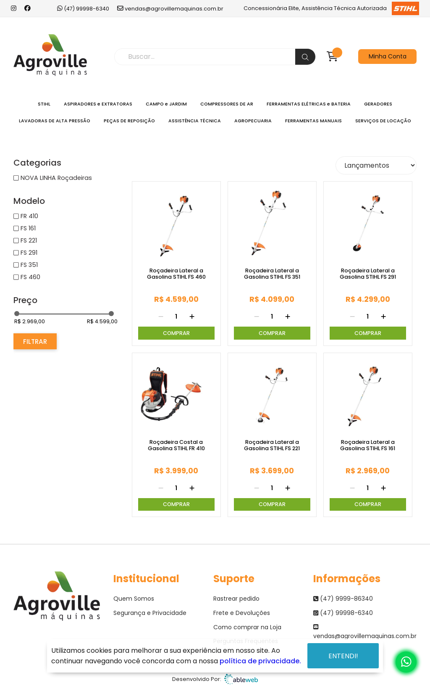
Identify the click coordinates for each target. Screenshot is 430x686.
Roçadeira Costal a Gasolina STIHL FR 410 (176, 445)
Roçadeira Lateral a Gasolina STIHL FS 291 (368, 273)
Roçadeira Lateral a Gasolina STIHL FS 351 (272, 273)
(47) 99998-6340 (83, 8)
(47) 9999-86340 (343, 598)
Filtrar (35, 341)
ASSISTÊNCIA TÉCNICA (194, 121)
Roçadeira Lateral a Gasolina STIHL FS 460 (176, 273)
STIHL (44, 104)
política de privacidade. (260, 661)
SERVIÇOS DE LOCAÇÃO (383, 121)
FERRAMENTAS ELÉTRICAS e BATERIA (309, 104)
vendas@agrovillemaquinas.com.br (170, 8)
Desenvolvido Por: (214, 679)
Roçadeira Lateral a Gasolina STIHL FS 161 (367, 445)
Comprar (176, 333)
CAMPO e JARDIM (166, 104)
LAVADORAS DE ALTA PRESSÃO (54, 121)
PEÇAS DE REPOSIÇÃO (129, 121)
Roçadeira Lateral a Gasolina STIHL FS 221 (272, 445)
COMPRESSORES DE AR (226, 104)
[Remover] (161, 317)
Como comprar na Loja (247, 627)
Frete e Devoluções (241, 613)
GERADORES (378, 104)
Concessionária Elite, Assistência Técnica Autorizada (332, 8)
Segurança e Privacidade (149, 613)
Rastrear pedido (236, 598)
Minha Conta (387, 56)
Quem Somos (133, 598)
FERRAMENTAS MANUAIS (313, 121)
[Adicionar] (192, 317)
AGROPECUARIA (253, 121)
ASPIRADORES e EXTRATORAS (98, 104)
